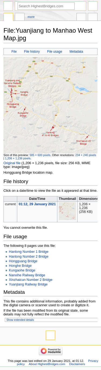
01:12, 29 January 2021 (37, 204)
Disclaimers (77, 364)
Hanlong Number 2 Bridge (28, 256)
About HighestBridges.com (47, 364)
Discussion (19, 17)
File (13, 51)
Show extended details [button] (20, 319)
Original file (12, 163)
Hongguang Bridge (23, 261)
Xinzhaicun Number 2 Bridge (31, 280)
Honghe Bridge (20, 266)
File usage (54, 51)
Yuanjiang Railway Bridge (28, 284)
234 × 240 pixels (85, 155)
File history (32, 51)
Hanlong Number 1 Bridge (28, 252)
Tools (92, 17)
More (31, 16)
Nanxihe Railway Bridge (27, 275)
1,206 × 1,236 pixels (17, 158)
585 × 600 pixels (40, 155)
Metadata (76, 51)
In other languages (81, 17)
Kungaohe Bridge (22, 270)
